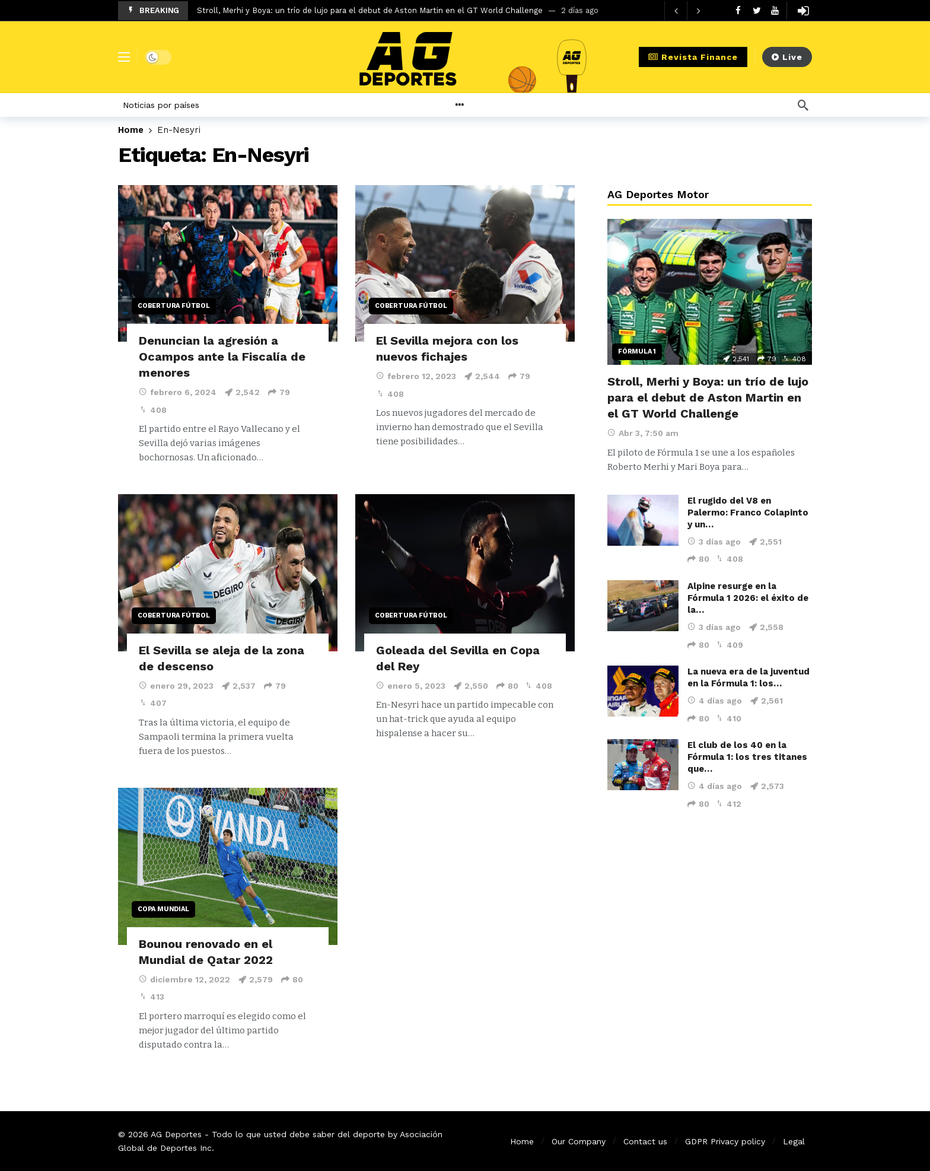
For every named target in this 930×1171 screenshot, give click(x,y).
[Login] (803, 11)
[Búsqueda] (803, 105)
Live (787, 57)
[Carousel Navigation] (686, 10)
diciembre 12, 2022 (184, 979)
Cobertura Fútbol (174, 306)
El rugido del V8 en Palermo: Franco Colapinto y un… (747, 512)
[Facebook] (738, 10)
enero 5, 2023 (410, 685)
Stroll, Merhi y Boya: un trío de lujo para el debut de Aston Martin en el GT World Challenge (370, 10)
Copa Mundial (163, 909)
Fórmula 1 (637, 351)
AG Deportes (176, 1134)
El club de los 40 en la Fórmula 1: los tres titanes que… (747, 757)
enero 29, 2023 (176, 685)
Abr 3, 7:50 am (643, 433)
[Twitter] (756, 10)
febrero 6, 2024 (177, 392)
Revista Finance (693, 57)
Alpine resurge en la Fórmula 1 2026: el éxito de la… (747, 598)
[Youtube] (774, 10)
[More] (488, 105)
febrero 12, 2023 (416, 376)
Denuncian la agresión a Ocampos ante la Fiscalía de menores (222, 356)
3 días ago (714, 541)
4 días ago (714, 700)
